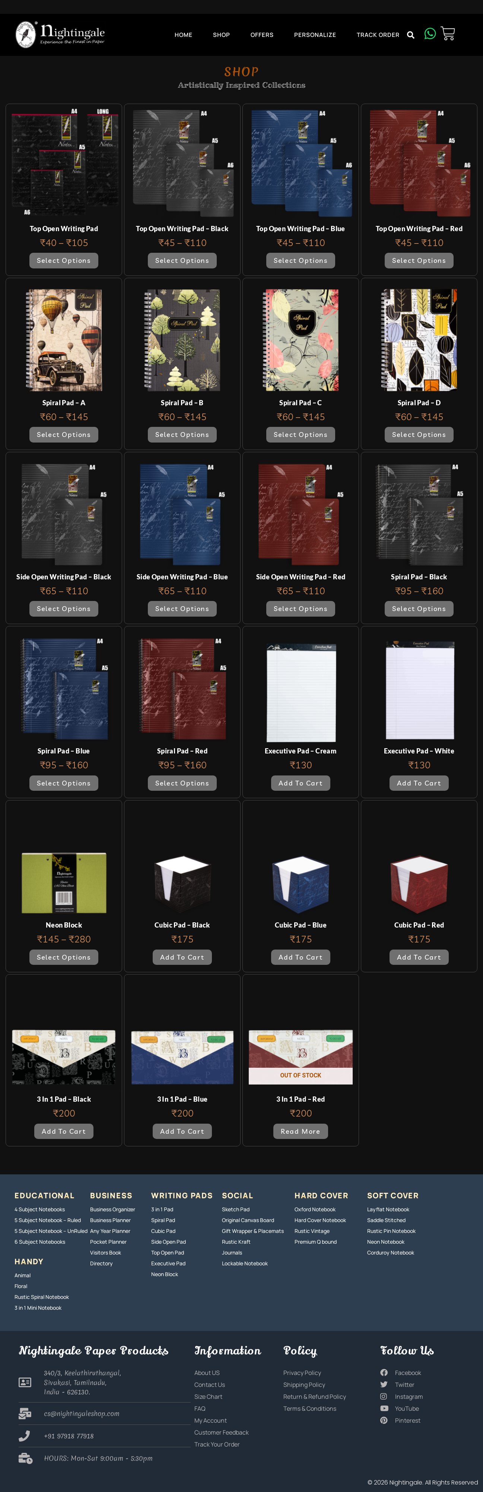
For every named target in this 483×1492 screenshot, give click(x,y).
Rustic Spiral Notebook (42, 1296)
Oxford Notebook (315, 1209)
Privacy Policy (302, 1373)
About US (207, 1373)
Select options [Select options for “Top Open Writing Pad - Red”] (419, 260)
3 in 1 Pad (162, 1209)
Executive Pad (168, 1263)
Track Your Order (217, 1444)
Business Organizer (112, 1209)
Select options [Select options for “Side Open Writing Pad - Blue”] (182, 608)
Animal (23, 1275)
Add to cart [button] (301, 783)
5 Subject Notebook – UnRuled (51, 1230)
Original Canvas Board (248, 1220)
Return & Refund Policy (314, 1396)
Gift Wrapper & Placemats (253, 1230)
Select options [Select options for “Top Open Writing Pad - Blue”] (301, 260)
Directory (101, 1263)
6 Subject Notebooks (40, 1241)
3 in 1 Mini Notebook (38, 1307)
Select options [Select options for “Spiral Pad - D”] (419, 434)
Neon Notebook (385, 1241)
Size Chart (208, 1396)
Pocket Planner (108, 1241)
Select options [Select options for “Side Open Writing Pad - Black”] (64, 608)
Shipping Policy (304, 1385)
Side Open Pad (168, 1241)
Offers (262, 35)
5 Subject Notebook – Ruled (48, 1220)
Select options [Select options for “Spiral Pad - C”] (301, 434)
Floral (21, 1286)
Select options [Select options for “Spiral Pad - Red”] (182, 783)
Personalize (315, 35)
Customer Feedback (221, 1432)
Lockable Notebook (245, 1263)
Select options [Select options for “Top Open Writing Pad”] (64, 260)
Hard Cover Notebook (320, 1220)
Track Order (378, 35)
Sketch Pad (236, 1209)
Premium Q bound (316, 1241)
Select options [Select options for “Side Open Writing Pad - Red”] (301, 608)
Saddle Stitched (386, 1220)
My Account (210, 1420)
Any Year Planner (110, 1230)
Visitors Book (105, 1252)
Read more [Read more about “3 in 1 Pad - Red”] (301, 1131)
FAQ (200, 1408)
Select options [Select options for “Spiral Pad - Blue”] (64, 783)
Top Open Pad (167, 1252)
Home (184, 35)
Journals (232, 1252)
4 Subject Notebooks (40, 1209)
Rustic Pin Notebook (391, 1230)
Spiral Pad (163, 1220)
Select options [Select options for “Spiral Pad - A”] (64, 434)
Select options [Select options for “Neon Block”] (64, 957)
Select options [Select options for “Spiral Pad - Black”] (419, 608)
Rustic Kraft (236, 1241)
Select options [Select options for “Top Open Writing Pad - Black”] (182, 260)
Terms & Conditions (309, 1408)
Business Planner (110, 1220)
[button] (410, 35)
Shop (221, 35)
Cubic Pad (163, 1230)
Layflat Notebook (388, 1209)
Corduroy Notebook (390, 1252)
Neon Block (164, 1274)
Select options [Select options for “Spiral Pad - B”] (182, 434)
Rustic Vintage (312, 1230)
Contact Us (209, 1385)
